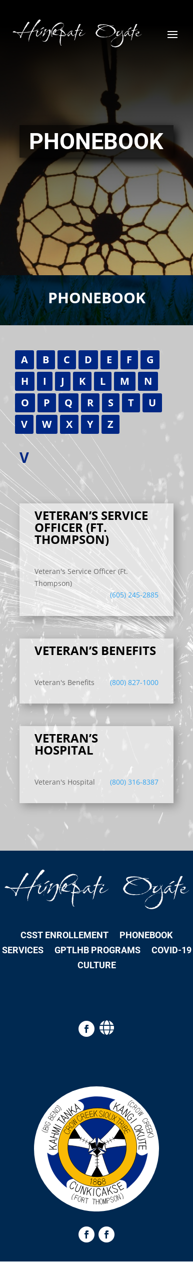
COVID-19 (172, 951)
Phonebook (146, 936)
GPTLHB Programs (97, 951)
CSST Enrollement (64, 936)
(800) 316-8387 (134, 782)
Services (23, 951)
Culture (97, 966)
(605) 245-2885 (134, 594)
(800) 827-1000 (134, 682)
